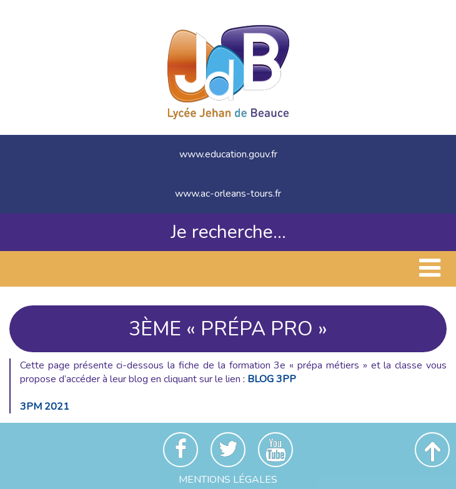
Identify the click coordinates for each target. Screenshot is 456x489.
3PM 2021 (44, 406)
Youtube (275, 449)
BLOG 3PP (271, 379)
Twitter (228, 449)
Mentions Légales (228, 479)
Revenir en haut (432, 449)
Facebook (180, 449)
